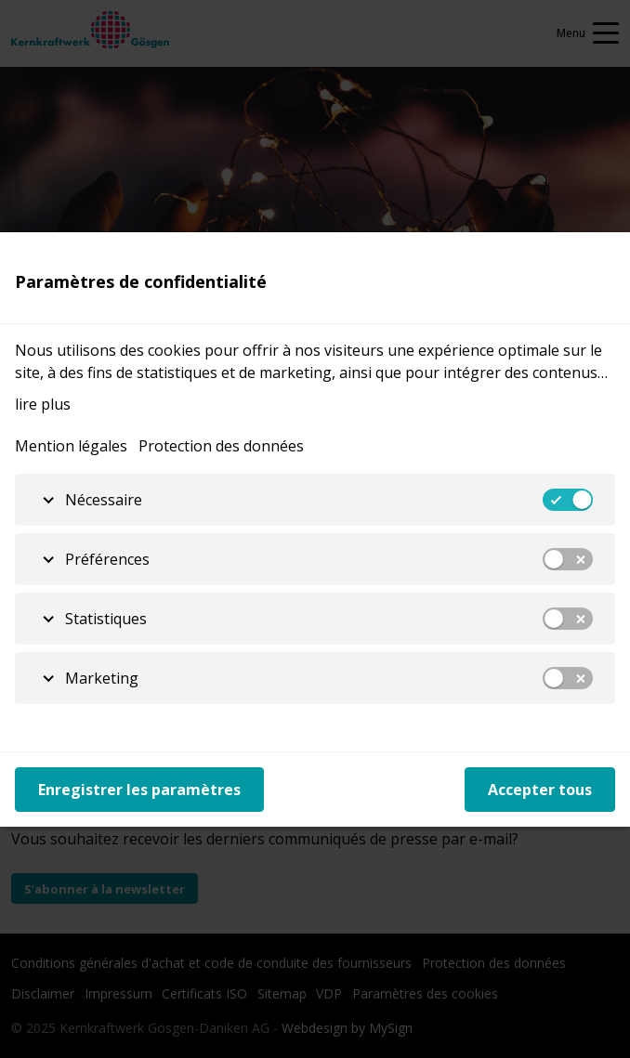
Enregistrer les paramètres (139, 789)
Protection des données (221, 446)
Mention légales (71, 446)
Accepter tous (540, 789)
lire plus (43, 404)
